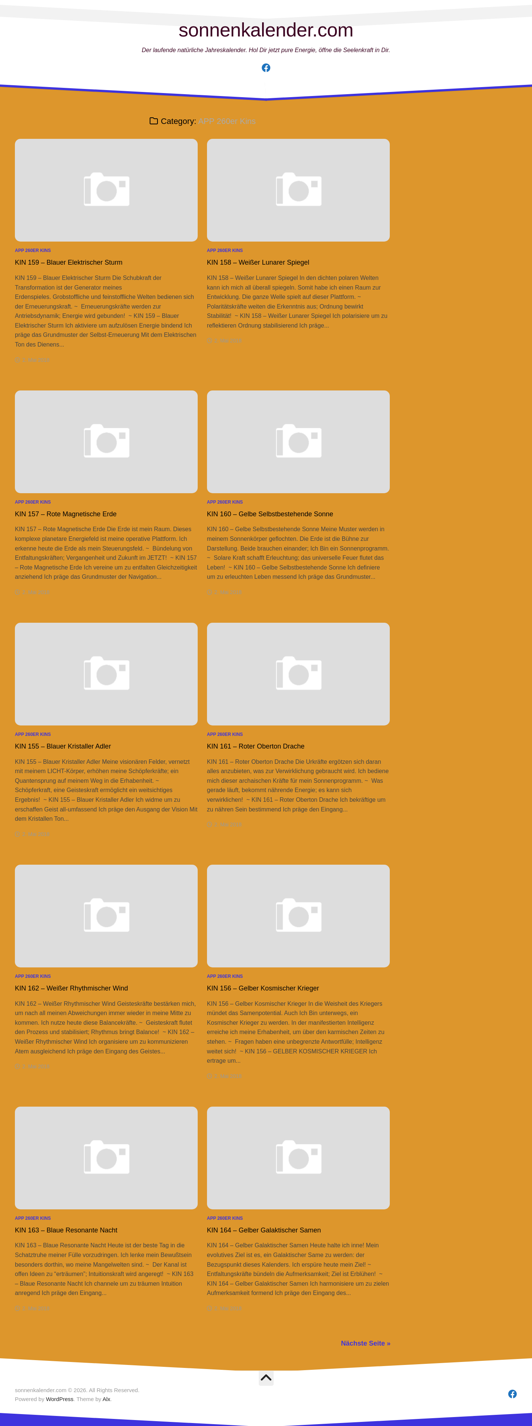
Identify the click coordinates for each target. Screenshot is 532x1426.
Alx (106, 1399)
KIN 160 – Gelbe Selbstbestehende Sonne (270, 514)
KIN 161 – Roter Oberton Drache (256, 746)
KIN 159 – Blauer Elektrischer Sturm (68, 262)
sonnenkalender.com (266, 30)
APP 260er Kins (33, 250)
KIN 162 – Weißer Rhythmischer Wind (71, 988)
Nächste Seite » (366, 1343)
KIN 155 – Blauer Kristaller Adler (63, 746)
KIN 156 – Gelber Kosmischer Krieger (263, 988)
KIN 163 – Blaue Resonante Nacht (66, 1230)
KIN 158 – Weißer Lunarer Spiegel (258, 262)
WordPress (59, 1399)
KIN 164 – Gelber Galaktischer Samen (264, 1230)
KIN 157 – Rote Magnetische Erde (66, 514)
